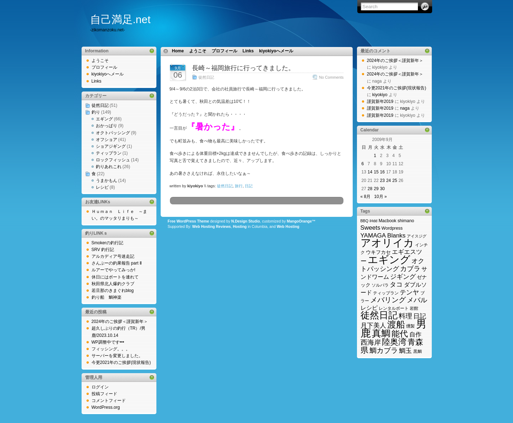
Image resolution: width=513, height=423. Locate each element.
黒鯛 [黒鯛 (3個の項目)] (417, 351)
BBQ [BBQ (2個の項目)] (365, 221)
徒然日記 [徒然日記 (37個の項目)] (379, 315)
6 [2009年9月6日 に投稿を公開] (363, 163)
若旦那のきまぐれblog (113, 290)
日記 (249, 186)
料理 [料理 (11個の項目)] (405, 316)
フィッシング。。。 (111, 348)
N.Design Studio (245, 221)
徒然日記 (100, 105)
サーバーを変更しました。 (117, 355)
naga (405, 108)
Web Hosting (288, 227)
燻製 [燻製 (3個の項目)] (410, 326)
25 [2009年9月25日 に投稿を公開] (394, 180)
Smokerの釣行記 (107, 242)
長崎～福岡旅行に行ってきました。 (243, 68)
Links (97, 81)
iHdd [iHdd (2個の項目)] (373, 221)
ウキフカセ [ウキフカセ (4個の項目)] (378, 252)
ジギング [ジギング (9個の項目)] (403, 276)
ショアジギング (111, 146)
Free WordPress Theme (188, 221)
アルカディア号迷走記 (113, 256)
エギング (104, 118)
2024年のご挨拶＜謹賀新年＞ (120, 321)
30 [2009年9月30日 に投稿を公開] (382, 188)
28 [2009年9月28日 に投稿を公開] (370, 188)
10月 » (380, 196)
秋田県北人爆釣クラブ (113, 283)
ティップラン (108, 153)
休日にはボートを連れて (115, 277)
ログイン (100, 387)
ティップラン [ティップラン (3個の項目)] (386, 293)
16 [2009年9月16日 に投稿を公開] (382, 171)
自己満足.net (120, 19)
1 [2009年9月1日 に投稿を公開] (375, 155)
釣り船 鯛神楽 (106, 297)
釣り (96, 112)
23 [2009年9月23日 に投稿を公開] (382, 180)
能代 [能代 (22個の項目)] (400, 333)
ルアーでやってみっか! (113, 269)
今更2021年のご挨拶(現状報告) (121, 362)
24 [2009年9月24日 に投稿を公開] (388, 180)
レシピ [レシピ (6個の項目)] (369, 308)
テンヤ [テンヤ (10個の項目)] (409, 292)
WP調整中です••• (108, 342)
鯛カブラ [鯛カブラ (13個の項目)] (383, 350)
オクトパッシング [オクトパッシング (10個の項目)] (393, 264)
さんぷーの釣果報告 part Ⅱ (117, 263)
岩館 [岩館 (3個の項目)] (414, 308)
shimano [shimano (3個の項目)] (406, 220)
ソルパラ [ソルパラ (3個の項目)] (380, 285)
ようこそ (100, 60)
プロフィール (104, 67)
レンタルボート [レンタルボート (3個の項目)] (394, 308)
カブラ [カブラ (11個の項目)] (410, 268)
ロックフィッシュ (113, 159)
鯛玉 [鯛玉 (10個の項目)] (405, 350)
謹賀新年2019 (380, 101)
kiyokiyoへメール (108, 74)
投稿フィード (104, 393)
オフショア (106, 139)
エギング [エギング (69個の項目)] (389, 259)
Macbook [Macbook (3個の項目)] (388, 220)
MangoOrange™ (301, 221)
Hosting (240, 227)
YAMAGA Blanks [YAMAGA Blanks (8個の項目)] (383, 235)
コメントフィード (109, 400)
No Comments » (333, 77)
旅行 (239, 186)
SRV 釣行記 (103, 249)
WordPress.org (106, 407)
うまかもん (106, 180)
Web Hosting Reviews (211, 227)
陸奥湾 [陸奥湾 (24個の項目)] (394, 341)
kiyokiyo (380, 94)
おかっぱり (106, 125)
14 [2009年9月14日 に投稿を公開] (370, 171)
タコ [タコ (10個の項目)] (396, 284)
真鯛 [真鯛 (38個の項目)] (381, 333)
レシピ (102, 187)
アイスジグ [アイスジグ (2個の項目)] (416, 236)
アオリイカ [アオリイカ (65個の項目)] (387, 243)
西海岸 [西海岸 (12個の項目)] (371, 342)
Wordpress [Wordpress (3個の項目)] (392, 228)
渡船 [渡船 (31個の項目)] (396, 324)
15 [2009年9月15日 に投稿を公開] (376, 171)
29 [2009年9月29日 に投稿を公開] (376, 188)
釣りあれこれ (108, 166)
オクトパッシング (113, 132)
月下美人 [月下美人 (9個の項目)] (373, 325)
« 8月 (366, 196)
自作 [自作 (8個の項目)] (415, 334)
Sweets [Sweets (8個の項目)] (370, 227)
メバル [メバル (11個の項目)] (417, 300)
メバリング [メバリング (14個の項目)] (388, 300)
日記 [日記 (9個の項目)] (419, 316)
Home (178, 50)
